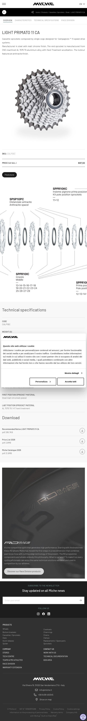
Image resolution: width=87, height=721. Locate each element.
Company (7, 649)
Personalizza (43, 381)
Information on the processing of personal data (29, 712)
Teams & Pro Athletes (13, 660)
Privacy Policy (44, 709)
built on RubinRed (49, 716)
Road (67, 12)
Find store (9, 174)
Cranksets (47, 629)
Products (44, 12)
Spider (5, 643)
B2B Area (47, 660)
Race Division (9, 664)
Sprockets (47, 643)
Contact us (48, 649)
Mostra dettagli (72, 373)
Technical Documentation (55, 656)
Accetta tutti (70, 381)
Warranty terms (57, 712)
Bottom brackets (9, 632)
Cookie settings (73, 709)
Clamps (46, 638)
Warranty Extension (12, 667)
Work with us (49, 653)
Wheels (5, 629)
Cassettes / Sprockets (56, 12)
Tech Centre (8, 656)
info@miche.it (45, 690)
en (82, 4)
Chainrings (47, 632)
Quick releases (8, 641)
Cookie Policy (58, 709)
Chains (46, 635)
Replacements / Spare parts (54, 641)
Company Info (71, 712)
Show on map (46, 699)
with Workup (35, 716)
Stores (6, 653)
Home (38, 12)
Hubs (5, 638)
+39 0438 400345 (45, 694)
